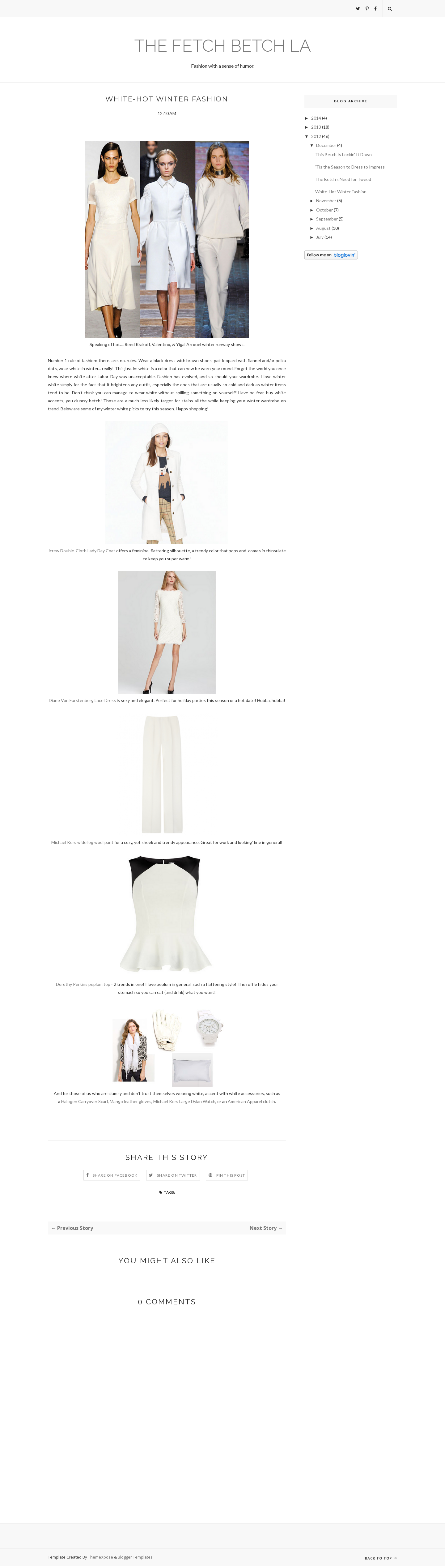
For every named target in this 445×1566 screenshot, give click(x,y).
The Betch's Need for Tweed (343, 179)
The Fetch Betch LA (222, 46)
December (326, 145)
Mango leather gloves (130, 1101)
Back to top (381, 1558)
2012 (316, 136)
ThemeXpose (101, 1557)
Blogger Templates (135, 1557)
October (324, 209)
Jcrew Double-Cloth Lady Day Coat (81, 550)
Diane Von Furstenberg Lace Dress (82, 700)
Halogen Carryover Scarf (84, 1101)
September (327, 218)
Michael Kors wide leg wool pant (82, 842)
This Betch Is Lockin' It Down (343, 154)
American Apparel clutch (251, 1101)
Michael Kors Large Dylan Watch (184, 1101)
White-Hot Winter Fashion (341, 191)
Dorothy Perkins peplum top (83, 984)
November (326, 200)
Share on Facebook (115, 1175)
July (320, 237)
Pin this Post (230, 1175)
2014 (316, 118)
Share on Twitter (177, 1175)
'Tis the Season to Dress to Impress (350, 166)
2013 (316, 127)
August (323, 228)
